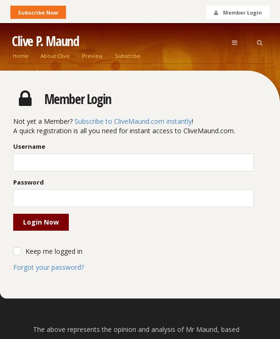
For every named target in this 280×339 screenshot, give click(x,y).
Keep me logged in (53, 251)
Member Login (237, 12)
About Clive (55, 55)
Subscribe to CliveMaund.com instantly (133, 121)
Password (28, 182)
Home (21, 55)
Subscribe (127, 55)
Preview (92, 55)
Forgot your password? (48, 267)
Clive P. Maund (45, 41)
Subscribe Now (38, 12)
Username (29, 146)
